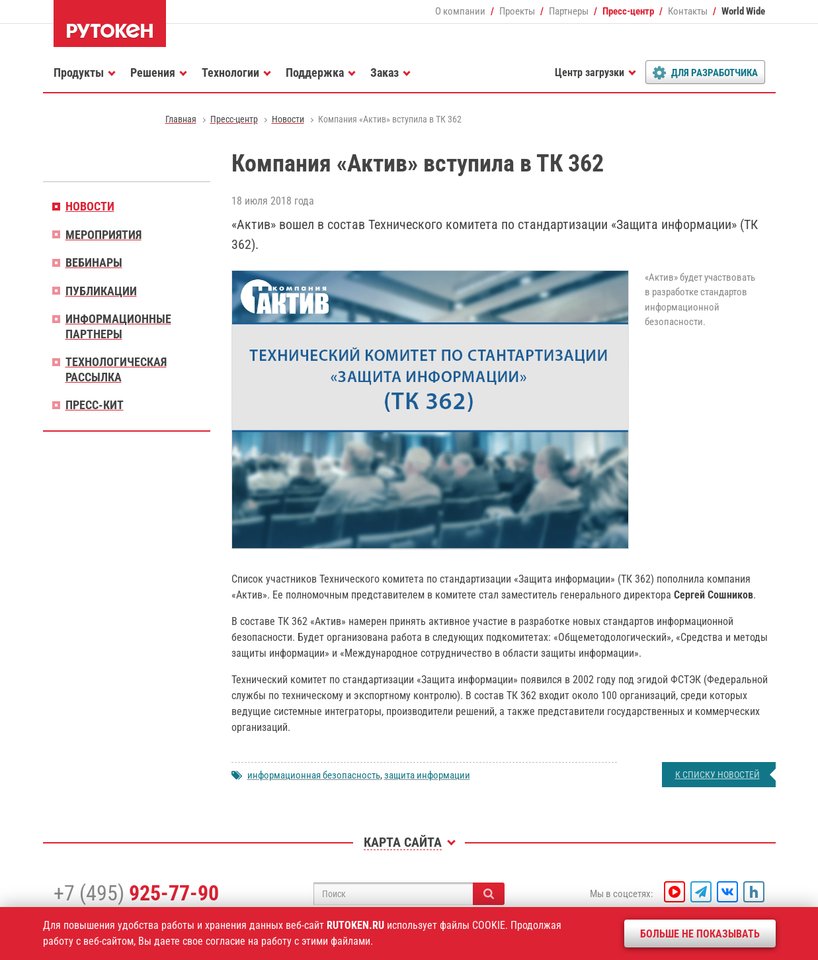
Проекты (517, 11)
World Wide (743, 11)
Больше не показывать (700, 934)
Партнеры (569, 11)
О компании (460, 11)
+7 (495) (136, 893)
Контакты (688, 11)
